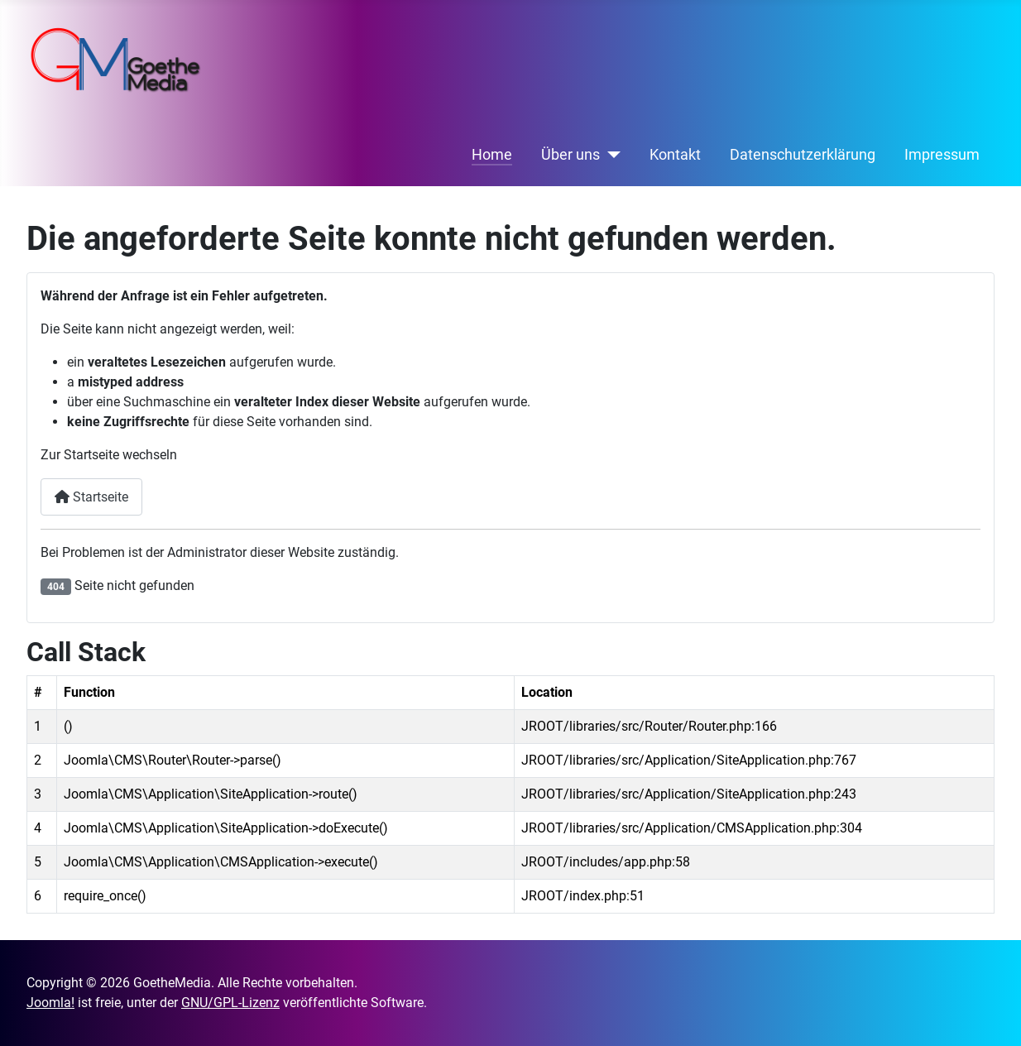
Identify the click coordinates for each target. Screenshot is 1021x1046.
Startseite (91, 497)
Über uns (570, 154)
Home (492, 154)
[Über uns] (610, 155)
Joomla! (50, 1002)
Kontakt (675, 154)
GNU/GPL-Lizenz (230, 1002)
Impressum (942, 154)
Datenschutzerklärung (802, 154)
